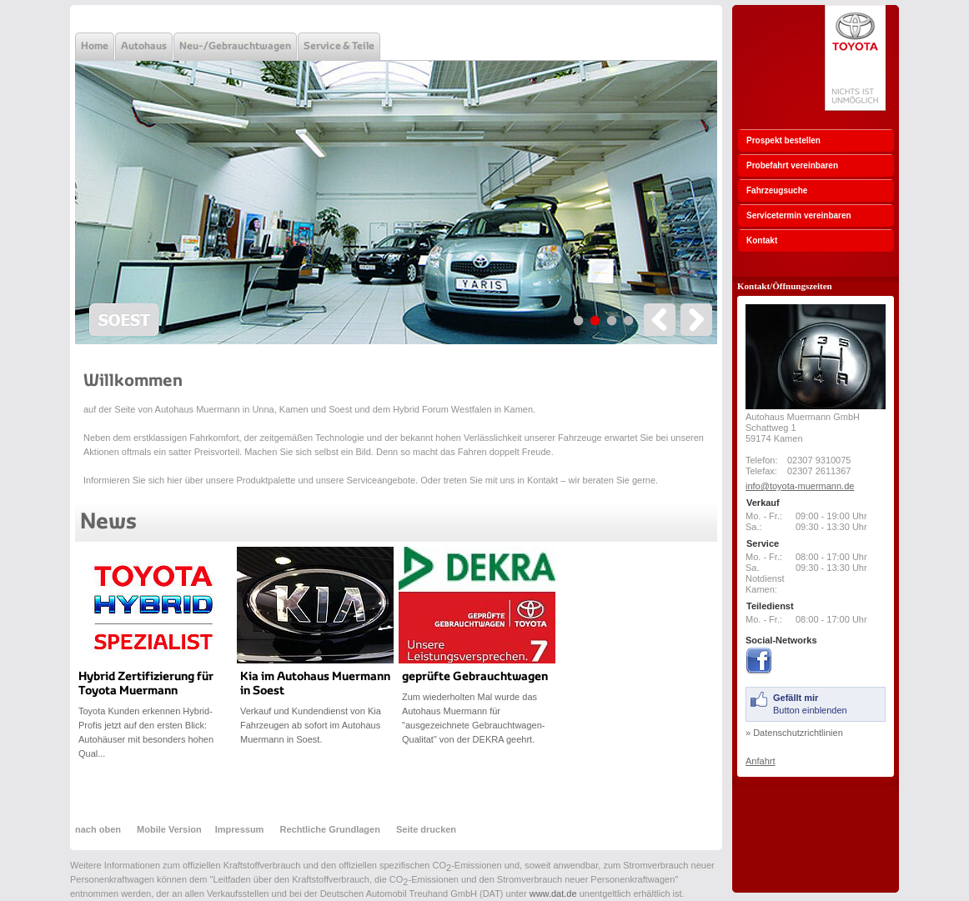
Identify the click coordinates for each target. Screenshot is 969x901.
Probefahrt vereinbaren (792, 165)
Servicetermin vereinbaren (798, 215)
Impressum (239, 829)
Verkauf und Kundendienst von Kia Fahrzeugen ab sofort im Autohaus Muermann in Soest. (310, 725)
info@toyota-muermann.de (800, 486)
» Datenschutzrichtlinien (794, 733)
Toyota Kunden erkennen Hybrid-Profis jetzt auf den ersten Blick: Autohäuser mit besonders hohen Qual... (145, 732)
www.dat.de (553, 893)
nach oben (99, 829)
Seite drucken (426, 829)
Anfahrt (760, 761)
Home (94, 46)
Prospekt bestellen (783, 140)
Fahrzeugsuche (776, 190)
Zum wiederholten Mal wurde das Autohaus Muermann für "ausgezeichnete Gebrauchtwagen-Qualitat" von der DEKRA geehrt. (473, 718)
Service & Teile (339, 46)
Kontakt (761, 240)
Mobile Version (169, 829)
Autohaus (144, 46)
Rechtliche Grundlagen (329, 829)
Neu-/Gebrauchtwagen (235, 46)
